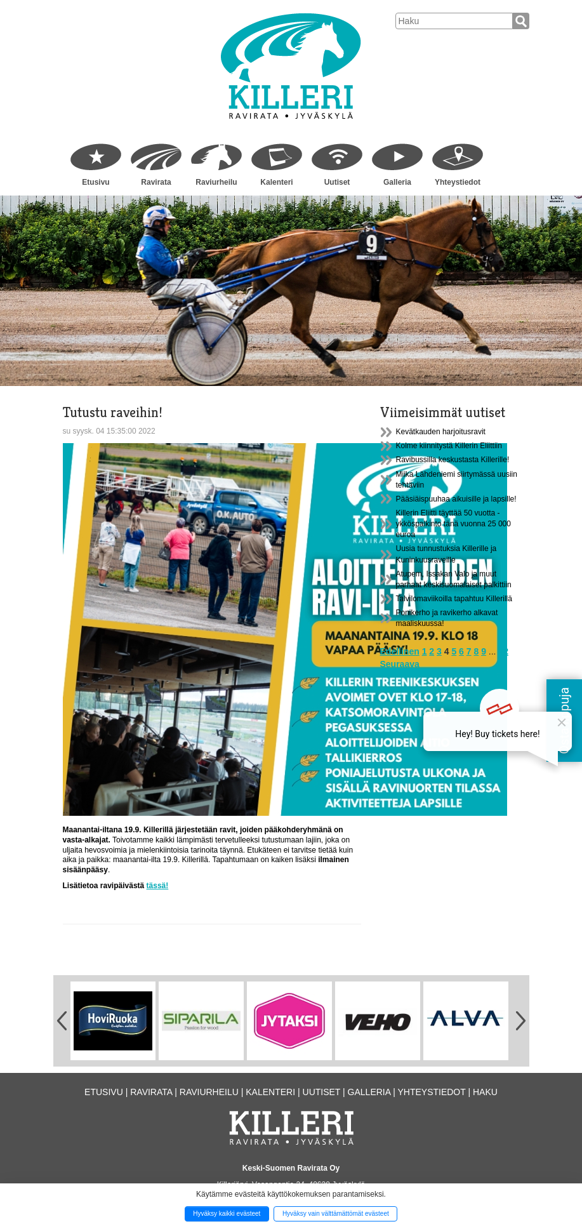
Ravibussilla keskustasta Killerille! (453, 459)
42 (503, 651)
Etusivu (95, 182)
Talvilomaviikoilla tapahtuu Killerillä (454, 598)
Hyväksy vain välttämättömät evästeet (335, 1213)
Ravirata (156, 182)
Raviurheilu (216, 182)
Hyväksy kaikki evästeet (226, 1213)
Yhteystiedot (457, 182)
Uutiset (337, 182)
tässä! (158, 885)
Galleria (397, 182)
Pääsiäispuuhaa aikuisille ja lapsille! (456, 499)
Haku (485, 1092)
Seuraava (400, 664)
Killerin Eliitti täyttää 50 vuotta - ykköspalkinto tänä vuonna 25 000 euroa (453, 524)
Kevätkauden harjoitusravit (441, 431)
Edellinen (400, 651)
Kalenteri (276, 182)
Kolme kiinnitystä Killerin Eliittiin (449, 445)
